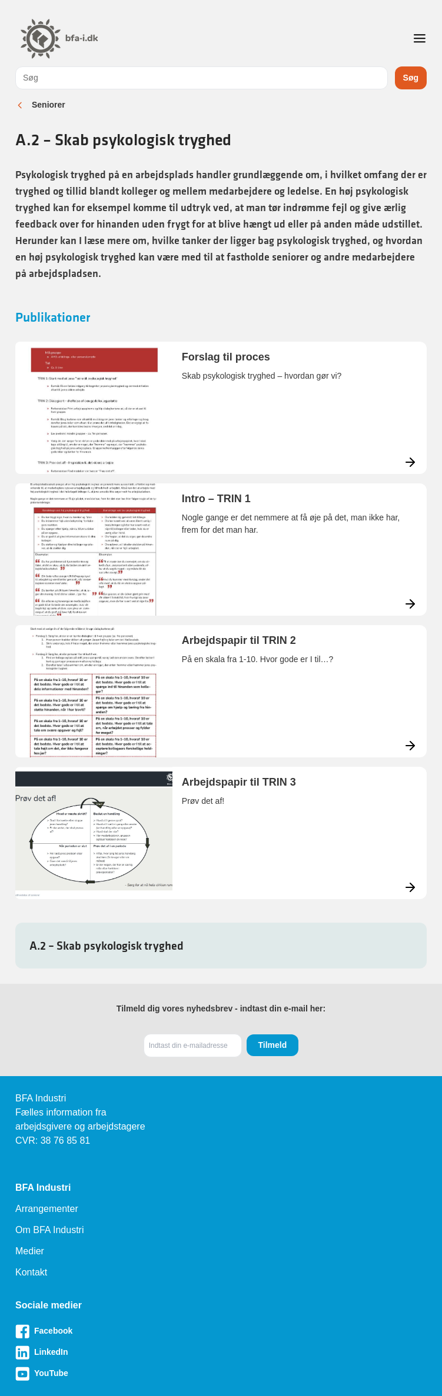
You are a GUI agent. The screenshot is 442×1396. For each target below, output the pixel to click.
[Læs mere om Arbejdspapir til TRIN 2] (221, 691)
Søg (410, 77)
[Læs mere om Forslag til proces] (221, 408)
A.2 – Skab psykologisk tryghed (106, 945)
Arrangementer (46, 1209)
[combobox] (201, 77)
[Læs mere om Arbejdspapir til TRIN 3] (221, 833)
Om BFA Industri (49, 1230)
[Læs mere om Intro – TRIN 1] (221, 549)
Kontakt (31, 1272)
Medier (29, 1251)
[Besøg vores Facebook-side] (221, 1331)
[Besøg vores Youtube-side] (221, 1374)
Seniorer (48, 104)
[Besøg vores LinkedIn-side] (221, 1352)
